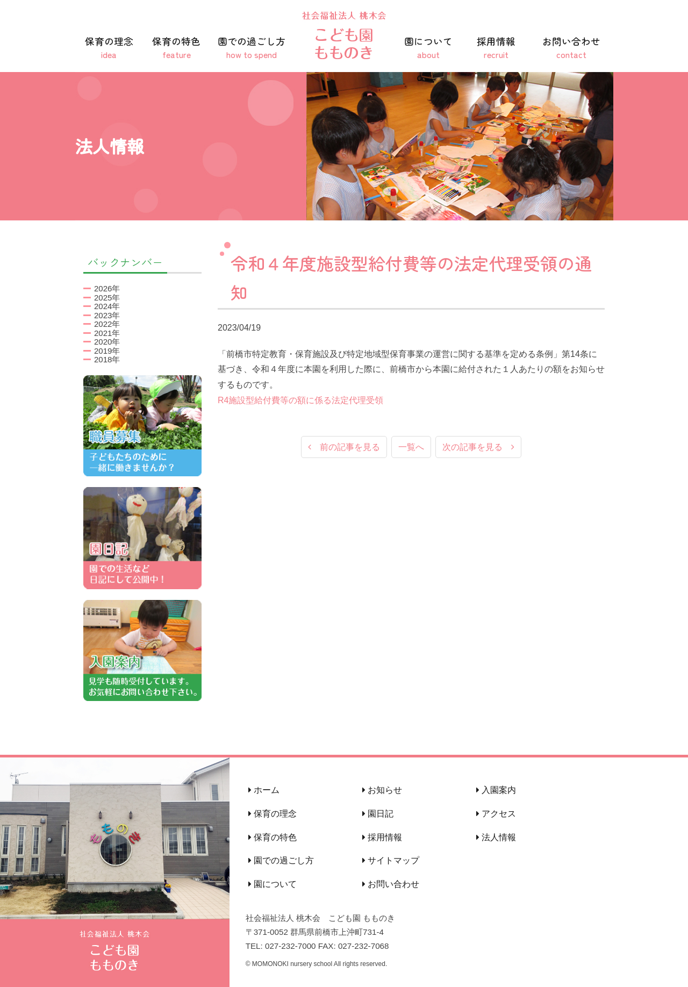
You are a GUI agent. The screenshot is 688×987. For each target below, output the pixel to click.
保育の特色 (176, 47)
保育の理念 (109, 47)
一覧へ (411, 447)
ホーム (264, 790)
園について (428, 47)
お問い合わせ (571, 47)
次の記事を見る (478, 447)
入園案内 (496, 790)
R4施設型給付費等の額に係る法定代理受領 (300, 400)
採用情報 (496, 47)
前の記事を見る (344, 447)
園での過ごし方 (252, 47)
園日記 (377, 813)
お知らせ (382, 790)
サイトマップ (390, 860)
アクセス (496, 813)
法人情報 (496, 837)
